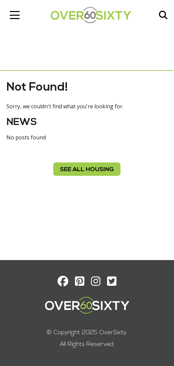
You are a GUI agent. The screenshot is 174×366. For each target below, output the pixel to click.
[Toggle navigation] (15, 15)
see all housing (87, 169)
